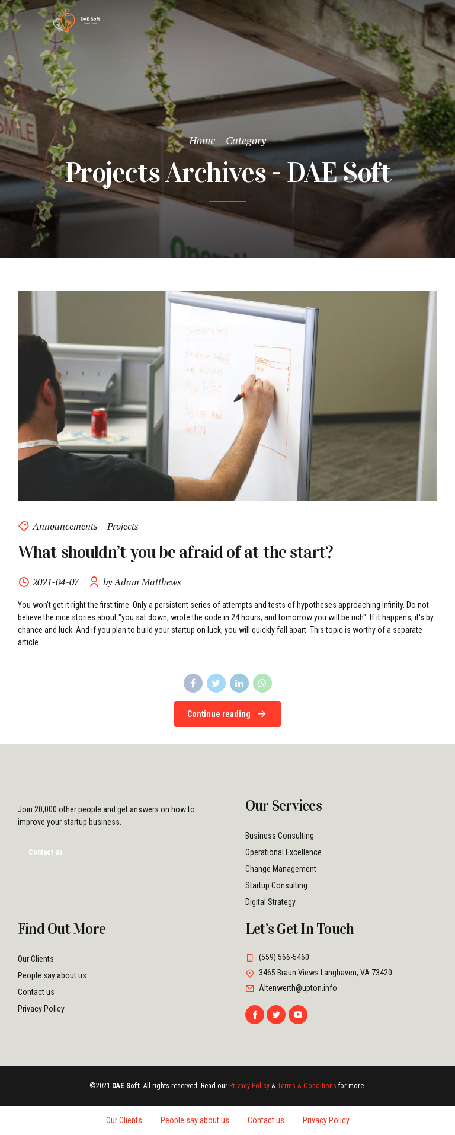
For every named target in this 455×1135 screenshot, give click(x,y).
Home (202, 140)
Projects (123, 526)
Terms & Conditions (307, 1086)
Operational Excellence (283, 852)
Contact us (36, 992)
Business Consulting (279, 835)
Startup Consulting (276, 885)
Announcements (65, 526)
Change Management (280, 868)
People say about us (52, 975)
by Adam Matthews (142, 581)
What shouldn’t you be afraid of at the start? (175, 552)
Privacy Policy (41, 1008)
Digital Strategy (270, 902)
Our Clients (36, 959)
